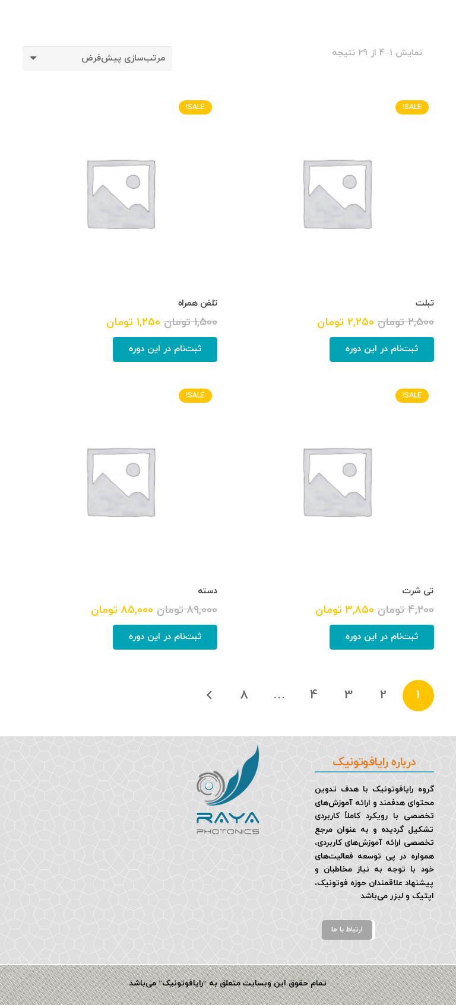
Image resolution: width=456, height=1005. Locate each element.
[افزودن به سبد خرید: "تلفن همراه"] (165, 349)
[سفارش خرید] (97, 58)
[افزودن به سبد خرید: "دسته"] (165, 637)
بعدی (210, 695)
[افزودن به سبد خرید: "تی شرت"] (382, 637)
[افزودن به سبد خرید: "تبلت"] (382, 349)
